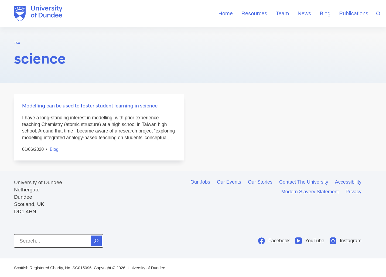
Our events (229, 182)
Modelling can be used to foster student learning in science (90, 106)
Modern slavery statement (310, 191)
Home (225, 13)
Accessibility (348, 182)
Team (282, 13)
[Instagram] (345, 240)
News (304, 13)
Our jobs (200, 182)
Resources (254, 13)
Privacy (353, 191)
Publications (353, 13)
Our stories (260, 182)
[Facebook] (274, 240)
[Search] (378, 14)
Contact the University (303, 182)
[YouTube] (309, 240)
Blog (325, 13)
